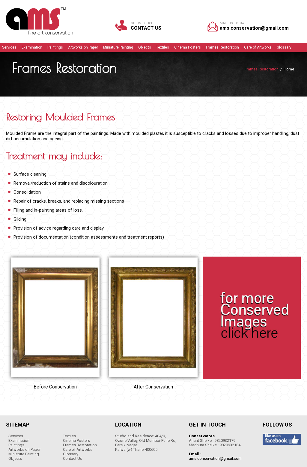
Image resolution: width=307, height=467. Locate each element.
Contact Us (146, 28)
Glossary (70, 454)
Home (289, 69)
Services (15, 436)
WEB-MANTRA (287, 407)
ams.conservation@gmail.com (254, 28)
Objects (15, 458)
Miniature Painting (23, 454)
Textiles (69, 436)
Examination (18, 440)
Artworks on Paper (24, 449)
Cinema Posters (76, 440)
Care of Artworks (77, 449)
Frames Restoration (80, 445)
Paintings (16, 445)
